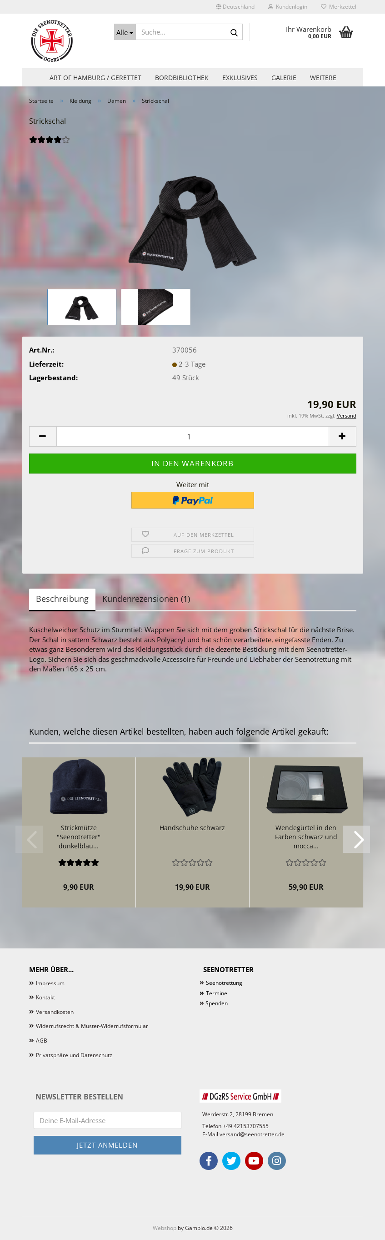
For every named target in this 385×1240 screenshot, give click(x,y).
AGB (41, 1040)
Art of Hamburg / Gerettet (95, 77)
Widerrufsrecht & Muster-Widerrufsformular (92, 1026)
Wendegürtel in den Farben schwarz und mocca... (306, 836)
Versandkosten (55, 1012)
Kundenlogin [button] (287, 6)
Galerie (283, 77)
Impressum (50, 983)
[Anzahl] (192, 436)
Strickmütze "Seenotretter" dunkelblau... (78, 836)
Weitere (323, 77)
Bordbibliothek (182, 77)
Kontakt (45, 997)
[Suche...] (125, 32)
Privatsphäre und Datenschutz (74, 1055)
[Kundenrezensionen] (49, 144)
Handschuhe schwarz (192, 827)
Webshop (164, 1228)
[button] (235, 7)
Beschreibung (62, 598)
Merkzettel (338, 6)
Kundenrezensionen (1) (146, 598)
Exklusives (240, 77)
